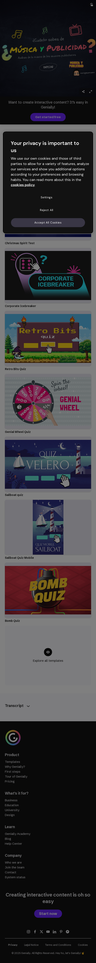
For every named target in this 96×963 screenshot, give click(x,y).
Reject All (46, 210)
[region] (48, 182)
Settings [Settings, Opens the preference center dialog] (46, 197)
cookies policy (23, 185)
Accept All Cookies (48, 222)
